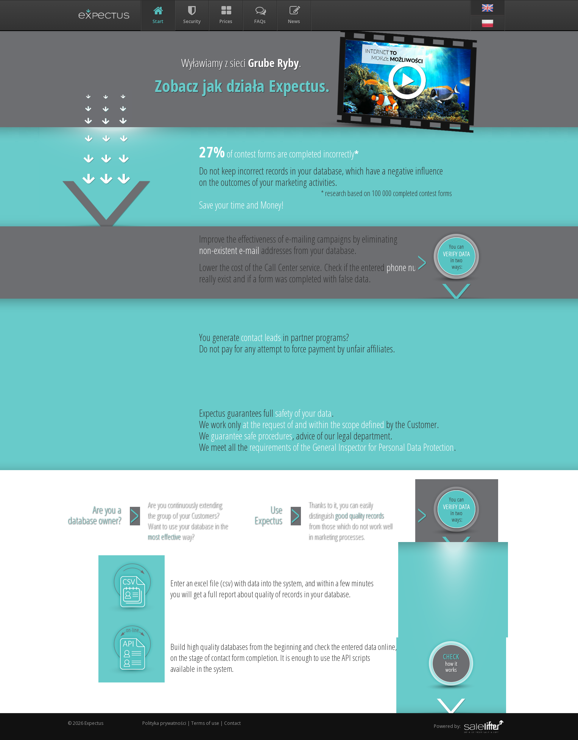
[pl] (487, 23)
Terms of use (205, 723)
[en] (487, 8)
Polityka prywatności (164, 723)
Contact (232, 723)
